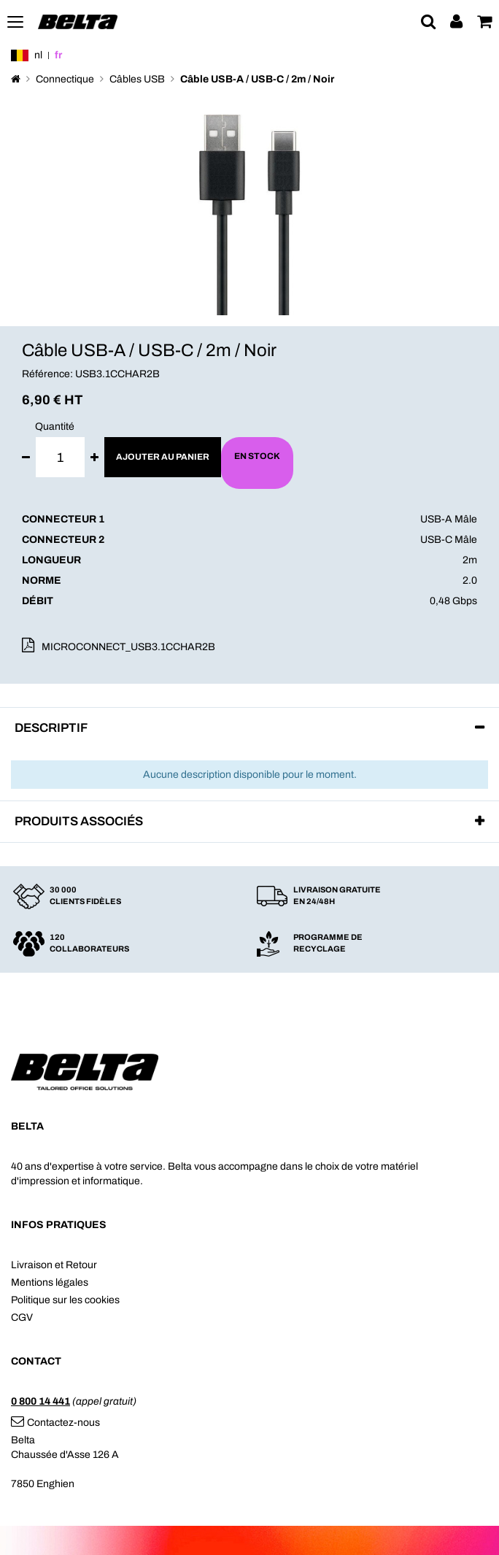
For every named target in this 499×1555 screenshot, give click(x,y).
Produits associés (79, 821)
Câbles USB (137, 79)
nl (38, 55)
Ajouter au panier (162, 457)
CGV (22, 1317)
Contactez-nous (55, 1422)
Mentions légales (49, 1282)
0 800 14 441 (40, 1401)
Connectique (65, 79)
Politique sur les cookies (65, 1299)
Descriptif (51, 728)
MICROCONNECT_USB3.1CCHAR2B (128, 646)
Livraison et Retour (54, 1264)
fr (58, 55)
